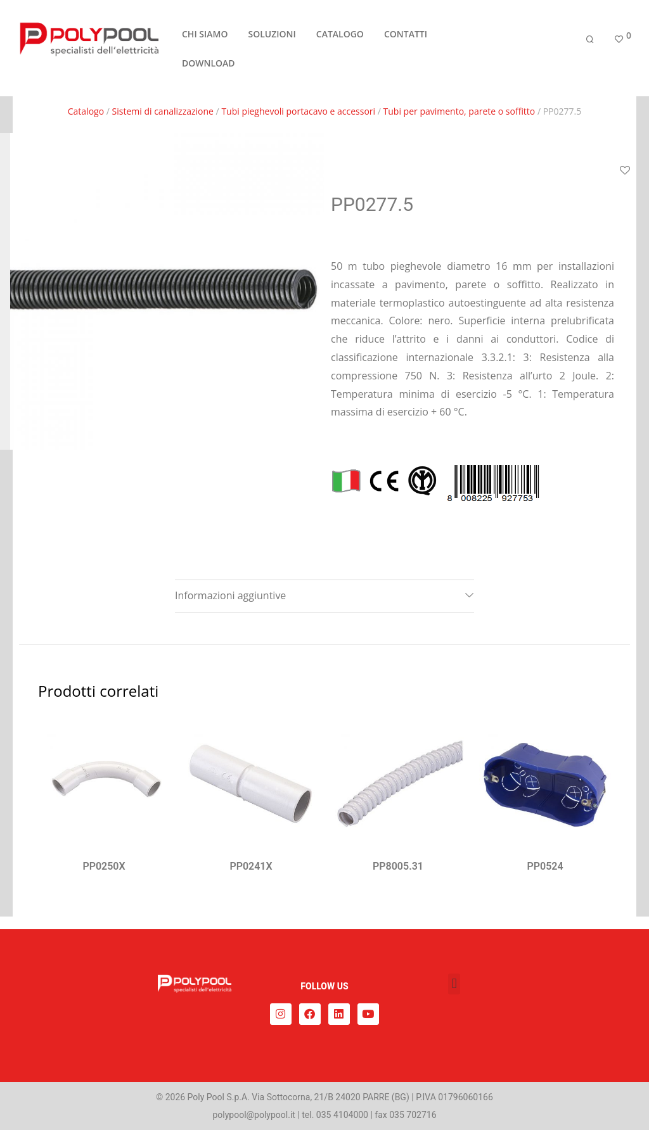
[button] (454, 984)
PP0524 (545, 866)
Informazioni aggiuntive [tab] (230, 595)
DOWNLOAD (208, 63)
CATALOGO (340, 34)
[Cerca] (590, 39)
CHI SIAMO (205, 34)
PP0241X (250, 866)
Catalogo (86, 111)
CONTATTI (405, 34)
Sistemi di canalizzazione (163, 111)
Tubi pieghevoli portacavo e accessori (298, 111)
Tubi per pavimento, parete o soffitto (459, 111)
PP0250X (103, 866)
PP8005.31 (398, 866)
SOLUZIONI (271, 34)
